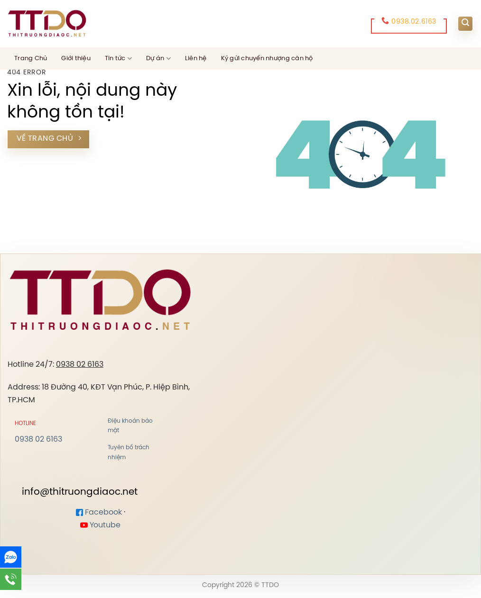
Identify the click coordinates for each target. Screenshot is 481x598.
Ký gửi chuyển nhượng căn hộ (267, 58)
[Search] (465, 23)
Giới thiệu (76, 58)
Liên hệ (196, 58)
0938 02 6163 (79, 365)
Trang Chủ (30, 58)
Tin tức (118, 58)
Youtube (100, 525)
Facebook (99, 512)
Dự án (158, 58)
